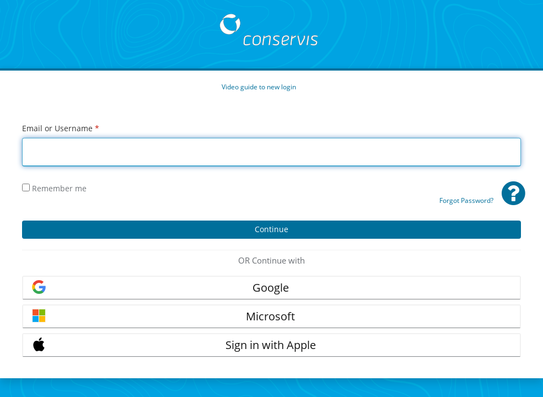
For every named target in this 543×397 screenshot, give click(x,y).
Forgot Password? (466, 200)
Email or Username (60, 128)
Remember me (54, 188)
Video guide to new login (259, 87)
